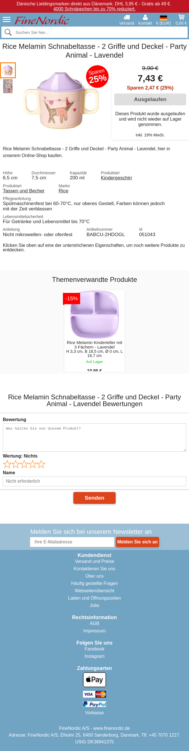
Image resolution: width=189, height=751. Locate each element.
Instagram (94, 656)
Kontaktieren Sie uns (94, 568)
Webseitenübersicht (94, 590)
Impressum (94, 630)
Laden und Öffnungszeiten (94, 598)
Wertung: (20, 456)
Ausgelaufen (150, 99)
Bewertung (14, 419)
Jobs (94, 605)
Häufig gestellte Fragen (94, 583)
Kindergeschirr (116, 177)
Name (9, 472)
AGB (94, 623)
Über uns (94, 576)
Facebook (94, 648)
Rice (64, 190)
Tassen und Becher (24, 190)
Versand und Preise (94, 561)
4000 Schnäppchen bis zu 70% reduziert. (94, 8)
